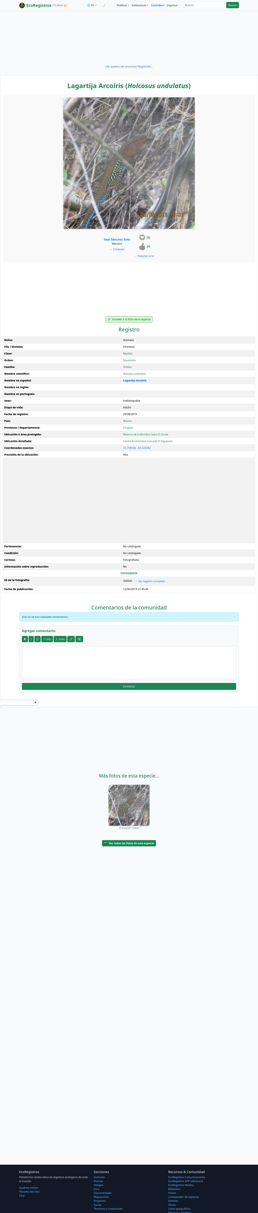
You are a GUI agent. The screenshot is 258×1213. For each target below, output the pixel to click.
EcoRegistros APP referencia (185, 1181)
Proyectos (100, 1201)
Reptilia (127, 353)
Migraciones (101, 1197)
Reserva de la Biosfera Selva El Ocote (145, 434)
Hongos (98, 1185)
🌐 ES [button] (91, 5)
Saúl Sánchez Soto (117, 239)
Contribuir (157, 5)
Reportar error (144, 256)
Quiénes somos (28, 1187)
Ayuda (97, 1205)
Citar (22, 1195)
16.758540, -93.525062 (137, 448)
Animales (99, 1177)
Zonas (172, 1205)
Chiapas (128, 427)
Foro (96, 1189)
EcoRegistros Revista (181, 1185)
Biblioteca (174, 1189)
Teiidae (127, 367)
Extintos (173, 1201)
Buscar (232, 5)
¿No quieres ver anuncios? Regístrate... (129, 66)
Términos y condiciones (108, 1209)
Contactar (117, 249)
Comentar (129, 686)
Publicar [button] (122, 5)
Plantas (98, 1181)
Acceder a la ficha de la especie (129, 319)
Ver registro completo (150, 581)
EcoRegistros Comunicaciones (186, 1177)
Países (172, 1193)
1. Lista (60, 639)
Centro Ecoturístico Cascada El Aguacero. (148, 441)
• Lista (47, 639)
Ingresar (172, 5)
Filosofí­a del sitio (29, 1191)
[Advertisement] (129, 37)
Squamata (129, 360)
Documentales (102, 1193)
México (127, 421)
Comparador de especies (183, 1197)
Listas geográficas (179, 1209)
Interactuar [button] (139, 5)
